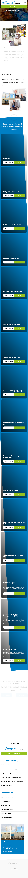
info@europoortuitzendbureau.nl (11, 848)
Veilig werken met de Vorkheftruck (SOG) (11, 777)
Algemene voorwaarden (7, 851)
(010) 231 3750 (14, 743)
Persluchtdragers (5, 801)
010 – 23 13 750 (7, 845)
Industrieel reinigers (6, 813)
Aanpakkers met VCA (6, 805)
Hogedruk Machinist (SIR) (7, 797)
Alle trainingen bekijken (6, 785)
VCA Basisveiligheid (5, 765)
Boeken (19, 162)
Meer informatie (9, 162)
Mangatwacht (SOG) (6, 773)
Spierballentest (14, 7)
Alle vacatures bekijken (6, 817)
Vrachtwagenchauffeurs (7, 809)
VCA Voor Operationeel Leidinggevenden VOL (12, 769)
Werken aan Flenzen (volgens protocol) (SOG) (12, 781)
